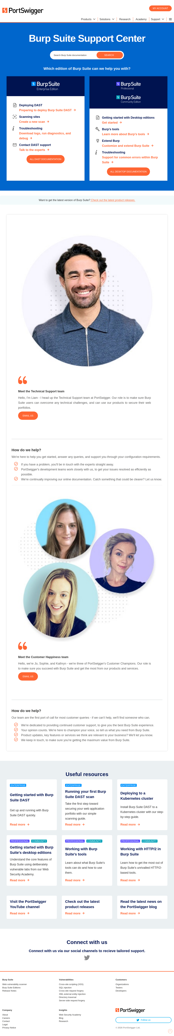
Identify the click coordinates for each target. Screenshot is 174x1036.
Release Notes (9, 991)
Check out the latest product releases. (112, 200)
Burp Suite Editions (11, 987)
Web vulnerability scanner (14, 984)
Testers (119, 987)
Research (63, 1021)
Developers (121, 991)
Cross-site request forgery (71, 991)
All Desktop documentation (128, 171)
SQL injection (65, 987)
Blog (61, 1018)
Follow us (143, 1020)
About (5, 1014)
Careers (6, 1018)
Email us (28, 415)
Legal (5, 1024)
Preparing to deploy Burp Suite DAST (45, 110)
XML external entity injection (72, 994)
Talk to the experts (32, 150)
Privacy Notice (9, 1027)
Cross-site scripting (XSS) (71, 984)
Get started (110, 122)
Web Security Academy (70, 1014)
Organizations (122, 984)
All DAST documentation (45, 159)
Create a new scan (32, 121)
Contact (6, 1021)
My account (160, 8)
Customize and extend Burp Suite (125, 145)
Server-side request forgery (72, 1000)
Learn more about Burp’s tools (123, 134)
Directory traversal (67, 997)
